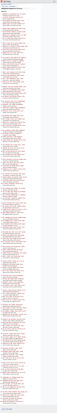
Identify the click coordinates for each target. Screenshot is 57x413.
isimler (3, 409)
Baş (2, 4)
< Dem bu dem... (5, 6)
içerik (7, 409)
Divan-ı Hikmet (7, 4)
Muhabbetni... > (13, 6)
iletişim (10, 409)
